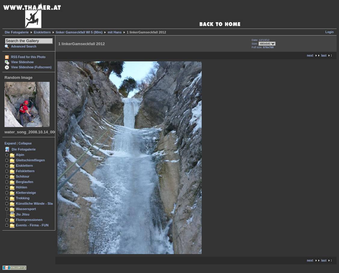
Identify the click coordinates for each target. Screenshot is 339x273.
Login (329, 32)
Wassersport (26, 209)
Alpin (20, 155)
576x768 (268, 47)
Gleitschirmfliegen (30, 160)
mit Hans (114, 32)
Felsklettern (25, 171)
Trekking (22, 198)
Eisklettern (42, 32)
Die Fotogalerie (17, 32)
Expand (10, 143)
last (323, 55)
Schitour (22, 176)
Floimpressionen (29, 220)
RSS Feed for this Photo (28, 57)
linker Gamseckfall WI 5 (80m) (79, 32)
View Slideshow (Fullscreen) (31, 67)
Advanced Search (23, 46)
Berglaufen (24, 182)
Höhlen (21, 187)
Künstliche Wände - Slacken (38, 203)
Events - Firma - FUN (32, 225)
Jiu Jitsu (22, 214)
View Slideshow (22, 62)
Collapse (25, 143)
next (310, 55)
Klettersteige (26, 192)
